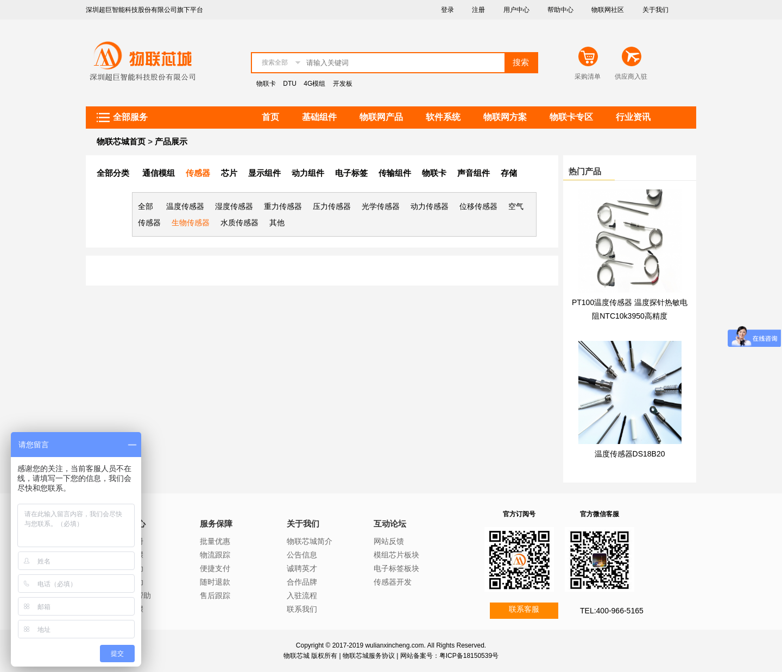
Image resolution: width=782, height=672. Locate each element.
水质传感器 (239, 222)
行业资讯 (633, 117)
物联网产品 (381, 117)
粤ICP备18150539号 (469, 656)
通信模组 (158, 172)
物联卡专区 (571, 117)
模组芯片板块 (396, 554)
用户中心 (516, 10)
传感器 (198, 172)
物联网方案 (505, 117)
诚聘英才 (302, 568)
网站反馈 (389, 541)
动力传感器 (430, 206)
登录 (447, 10)
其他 (277, 222)
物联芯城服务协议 (369, 656)
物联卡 (266, 83)
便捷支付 (215, 568)
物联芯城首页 (121, 141)
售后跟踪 (215, 595)
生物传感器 (191, 222)
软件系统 (443, 117)
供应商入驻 (631, 76)
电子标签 (351, 172)
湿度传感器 (234, 206)
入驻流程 (302, 595)
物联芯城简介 (309, 541)
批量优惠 (215, 541)
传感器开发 (393, 582)
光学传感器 (381, 206)
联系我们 (302, 609)
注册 (478, 10)
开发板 (342, 83)
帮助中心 (560, 10)
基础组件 (319, 117)
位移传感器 (478, 206)
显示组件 (264, 172)
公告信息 (302, 554)
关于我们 (655, 10)
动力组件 (308, 172)
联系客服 (524, 609)
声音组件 (473, 172)
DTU (290, 83)
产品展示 (171, 141)
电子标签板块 (396, 568)
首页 (270, 117)
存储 (509, 172)
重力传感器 (283, 206)
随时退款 (215, 582)
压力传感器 (332, 206)
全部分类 (113, 172)
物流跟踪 (215, 554)
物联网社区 (607, 10)
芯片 (229, 172)
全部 (145, 206)
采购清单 (588, 76)
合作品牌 (302, 582)
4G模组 (314, 83)
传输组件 (395, 172)
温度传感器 (185, 206)
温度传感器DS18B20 (630, 453)
